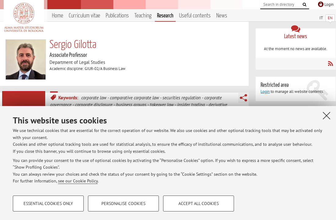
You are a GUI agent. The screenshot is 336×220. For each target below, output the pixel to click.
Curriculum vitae (84, 16)
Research (165, 16)
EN (330, 17)
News (221, 16)
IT (321, 17)
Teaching (143, 16)
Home (57, 16)
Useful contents (195, 16)
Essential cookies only (48, 203)
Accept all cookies (198, 203)
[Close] (326, 115)
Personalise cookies (123, 203)
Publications (117, 16)
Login (265, 91)
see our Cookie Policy (78, 181)
